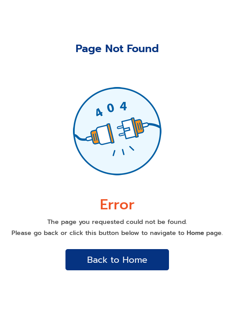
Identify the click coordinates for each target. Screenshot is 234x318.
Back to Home (117, 259)
